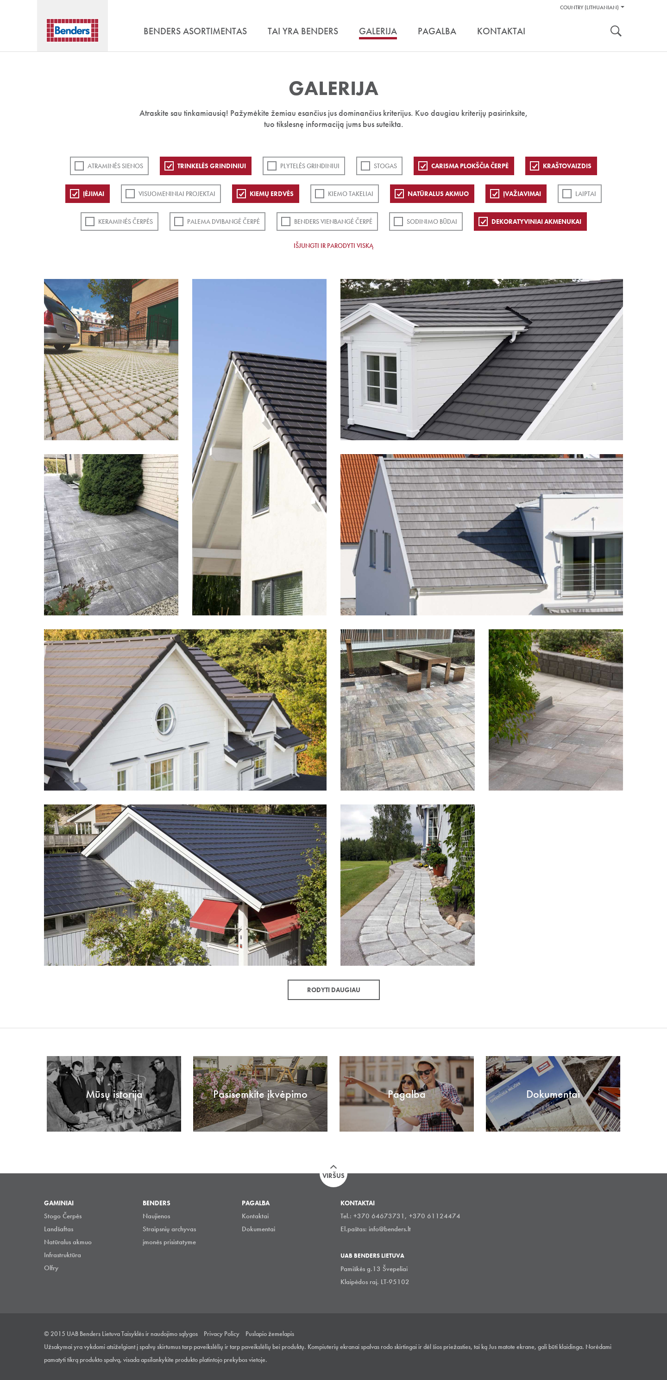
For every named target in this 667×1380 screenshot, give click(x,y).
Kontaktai (255, 1216)
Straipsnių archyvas (169, 1229)
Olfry (51, 1267)
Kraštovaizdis (567, 166)
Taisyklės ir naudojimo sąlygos (159, 1333)
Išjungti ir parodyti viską (333, 245)
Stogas (385, 166)
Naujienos (156, 1216)
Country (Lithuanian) (589, 7)
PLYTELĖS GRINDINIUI (310, 166)
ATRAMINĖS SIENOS (115, 166)
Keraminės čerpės (125, 221)
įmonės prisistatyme (169, 1242)
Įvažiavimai (522, 194)
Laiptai (585, 194)
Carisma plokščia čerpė (470, 166)
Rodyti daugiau (333, 990)
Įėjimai (93, 194)
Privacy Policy (221, 1333)
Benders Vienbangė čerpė (333, 221)
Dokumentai (258, 1229)
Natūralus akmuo (438, 194)
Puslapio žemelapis (269, 1333)
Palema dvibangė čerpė (223, 221)
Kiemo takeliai (350, 194)
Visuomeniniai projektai (176, 194)
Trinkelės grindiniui (211, 166)
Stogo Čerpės (63, 1216)
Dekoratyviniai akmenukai (536, 221)
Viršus (333, 1175)
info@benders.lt (390, 1229)
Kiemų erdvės (272, 194)
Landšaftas (58, 1229)
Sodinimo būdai (432, 221)
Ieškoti (616, 32)
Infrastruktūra (62, 1255)
